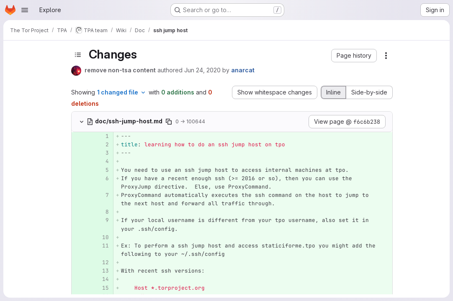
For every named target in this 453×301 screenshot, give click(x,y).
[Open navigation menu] (24, 10)
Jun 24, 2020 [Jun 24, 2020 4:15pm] (202, 70)
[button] (354, 55)
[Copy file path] (169, 122)
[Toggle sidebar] (78, 54)
